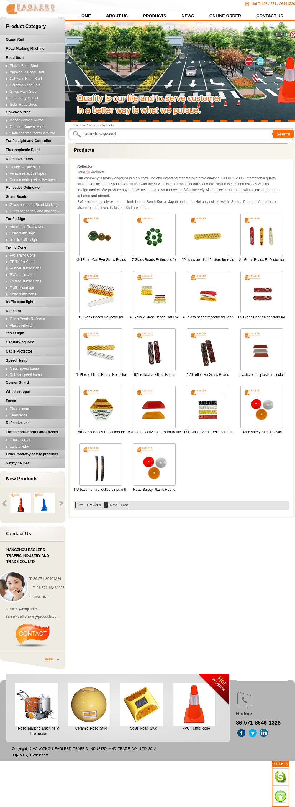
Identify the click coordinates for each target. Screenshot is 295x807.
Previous (94, 505)
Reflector (108, 125)
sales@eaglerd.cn (24, 609)
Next (113, 505)
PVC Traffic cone (196, 728)
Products (154, 16)
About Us (117, 16)
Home (84, 16)
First (79, 505)
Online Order (225, 16)
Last (124, 505)
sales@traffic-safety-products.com (32, 616)
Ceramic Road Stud (91, 728)
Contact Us (269, 16)
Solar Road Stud (143, 728)
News (188, 16)
